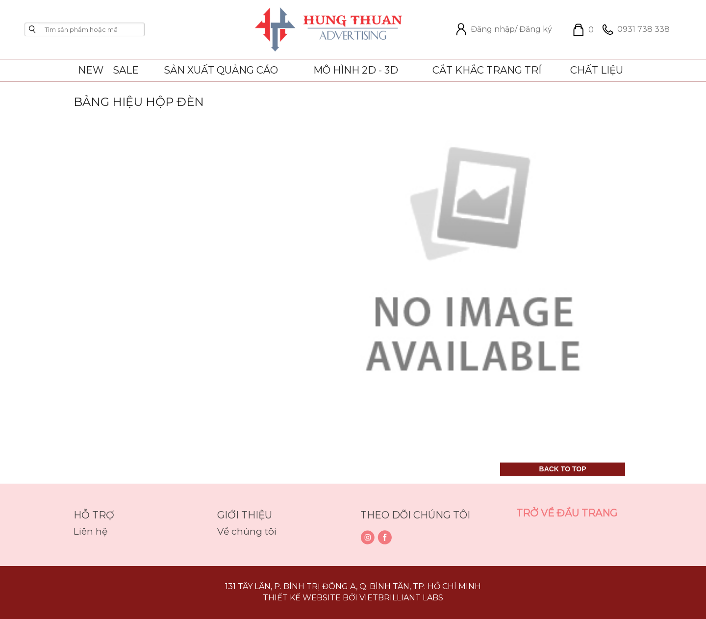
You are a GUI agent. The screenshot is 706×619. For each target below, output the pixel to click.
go (32, 29)
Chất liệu (596, 70)
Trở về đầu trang (566, 513)
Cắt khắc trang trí (486, 70)
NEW (90, 70)
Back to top (562, 469)
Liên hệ (90, 531)
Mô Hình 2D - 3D (355, 70)
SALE (126, 70)
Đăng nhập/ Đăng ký (501, 29)
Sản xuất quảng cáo (221, 70)
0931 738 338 (634, 29)
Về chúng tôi (247, 531)
